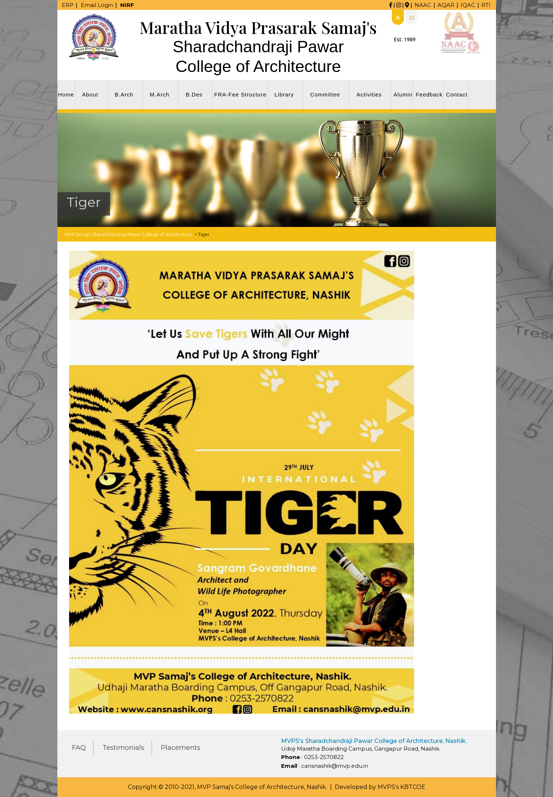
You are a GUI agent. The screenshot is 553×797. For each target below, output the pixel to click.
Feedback (429, 94)
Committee (325, 94)
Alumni (403, 94)
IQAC (468, 4)
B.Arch (124, 94)
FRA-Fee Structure (240, 94)
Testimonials (123, 748)
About (90, 94)
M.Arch (160, 94)
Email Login (97, 4)
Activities (369, 94)
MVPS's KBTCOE (401, 786)
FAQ (79, 748)
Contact (456, 94)
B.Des (194, 94)
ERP (67, 4)
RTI (485, 4)
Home (66, 94)
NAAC (422, 4)
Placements (180, 748)
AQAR (446, 4)
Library (284, 94)
